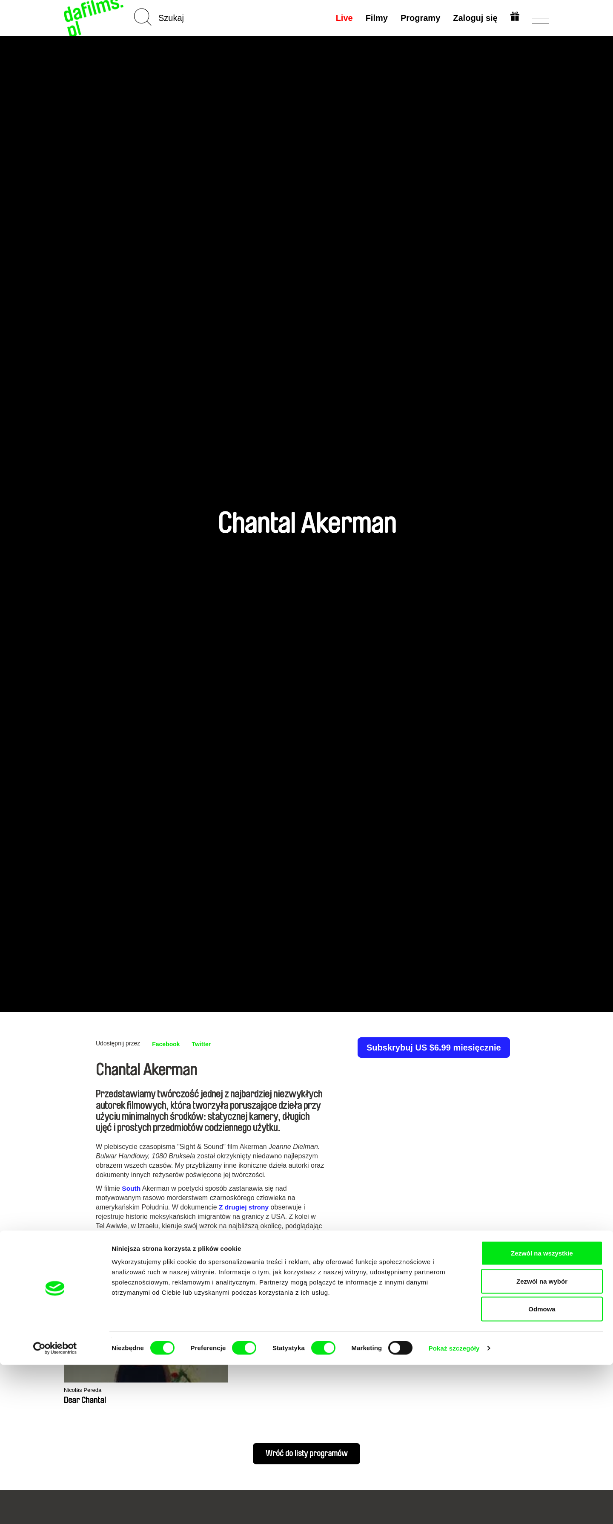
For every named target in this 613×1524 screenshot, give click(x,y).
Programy (418, 18)
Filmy (375, 18)
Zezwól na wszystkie (542, 1412)
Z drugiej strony (244, 1207)
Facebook (168, 1044)
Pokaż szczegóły (454, 1507)
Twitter (207, 1044)
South (131, 1188)
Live (342, 18)
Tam (224, 1235)
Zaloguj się (474, 18)
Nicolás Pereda (85, 1390)
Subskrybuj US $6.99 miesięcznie (434, 1047)
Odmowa (541, 1468)
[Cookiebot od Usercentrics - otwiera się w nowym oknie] (55, 1507)
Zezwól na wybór (541, 1440)
